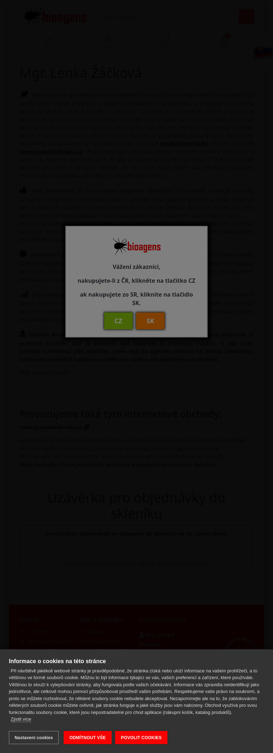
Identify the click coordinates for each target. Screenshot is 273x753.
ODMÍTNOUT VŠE (87, 737)
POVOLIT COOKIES (142, 737)
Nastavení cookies (34, 737)
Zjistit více (21, 720)
